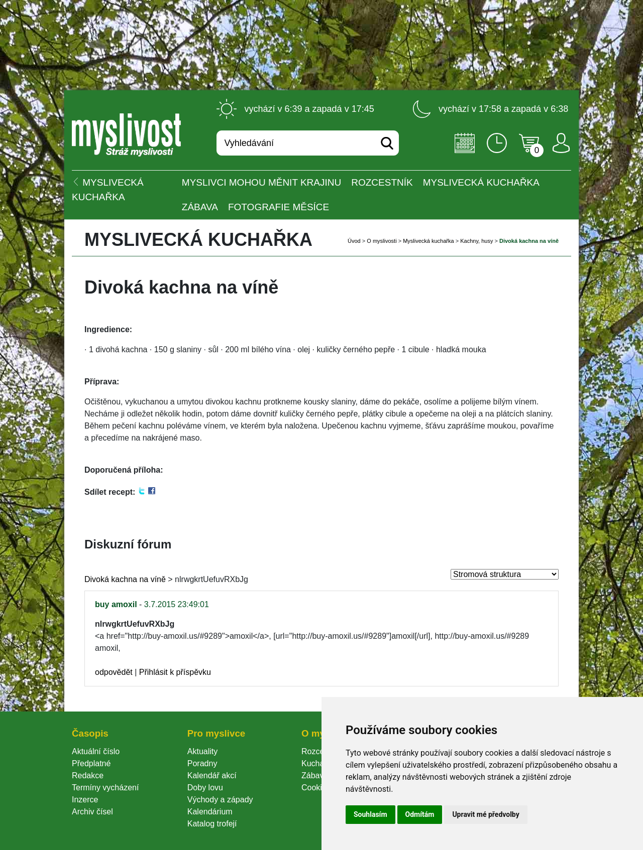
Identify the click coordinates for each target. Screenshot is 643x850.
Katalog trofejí (212, 823)
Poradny (202, 763)
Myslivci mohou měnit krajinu (261, 182)
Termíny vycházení (105, 787)
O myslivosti (381, 241)
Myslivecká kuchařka (481, 182)
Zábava (200, 207)
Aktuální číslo (96, 751)
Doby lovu (205, 787)
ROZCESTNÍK (381, 182)
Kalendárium (210, 811)
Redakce (87, 775)
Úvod (354, 241)
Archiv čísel (92, 811)
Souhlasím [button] (370, 814)
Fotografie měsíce (278, 207)
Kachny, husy (476, 241)
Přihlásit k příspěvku (175, 672)
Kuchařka (318, 763)
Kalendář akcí (212, 775)
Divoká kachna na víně (125, 579)
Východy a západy (220, 799)
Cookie (316, 787)
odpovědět (114, 672)
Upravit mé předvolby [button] (485, 814)
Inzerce (85, 799)
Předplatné (91, 763)
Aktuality (202, 751)
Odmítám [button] (420, 814)
